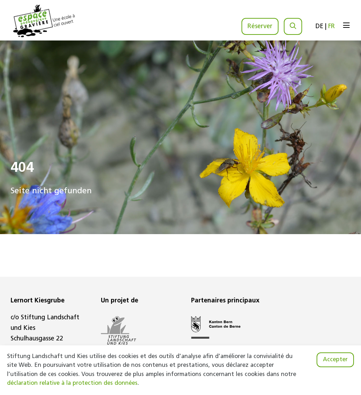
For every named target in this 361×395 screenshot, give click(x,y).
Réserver (260, 26)
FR (331, 26)
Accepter (335, 360)
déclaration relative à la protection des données (72, 383)
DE (319, 26)
